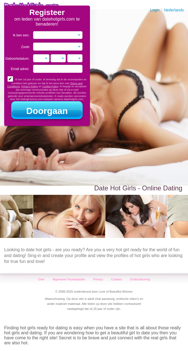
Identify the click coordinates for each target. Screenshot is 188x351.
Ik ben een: (21, 35)
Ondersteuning (140, 279)
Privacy (98, 279)
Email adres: (20, 69)
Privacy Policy (29, 86)
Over (41, 279)
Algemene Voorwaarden (68, 279)
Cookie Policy (50, 86)
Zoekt (25, 47)
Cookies (116, 279)
